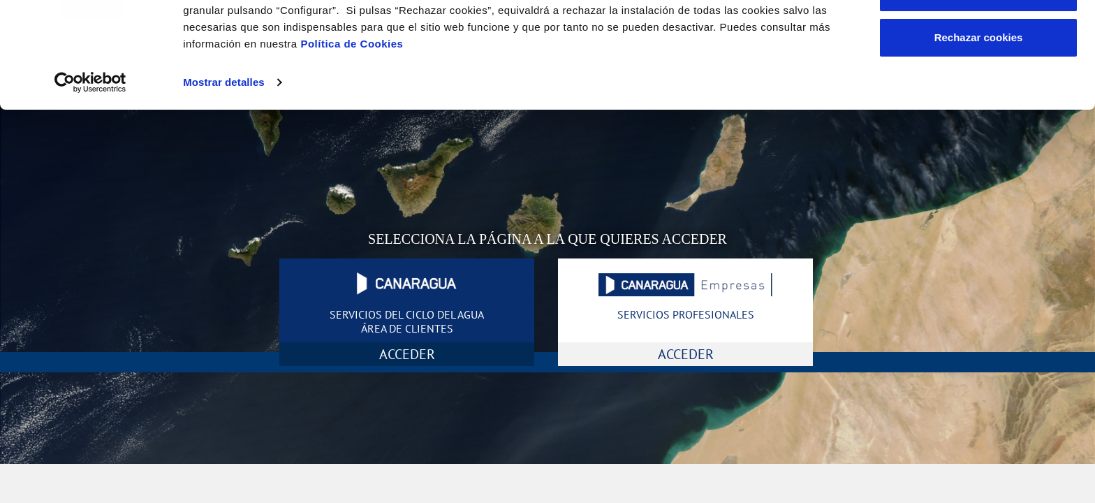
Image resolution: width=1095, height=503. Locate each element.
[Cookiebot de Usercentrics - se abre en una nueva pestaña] (90, 173)
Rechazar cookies (978, 128)
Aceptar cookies (978, 37)
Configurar (978, 83)
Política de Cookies (351, 134)
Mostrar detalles (224, 173)
